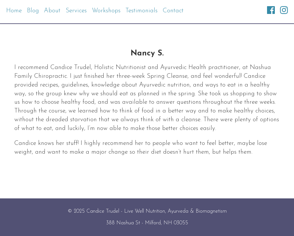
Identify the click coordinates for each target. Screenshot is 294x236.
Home (14, 11)
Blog (33, 11)
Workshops (106, 11)
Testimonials (141, 11)
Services (76, 11)
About (52, 11)
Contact (173, 11)
